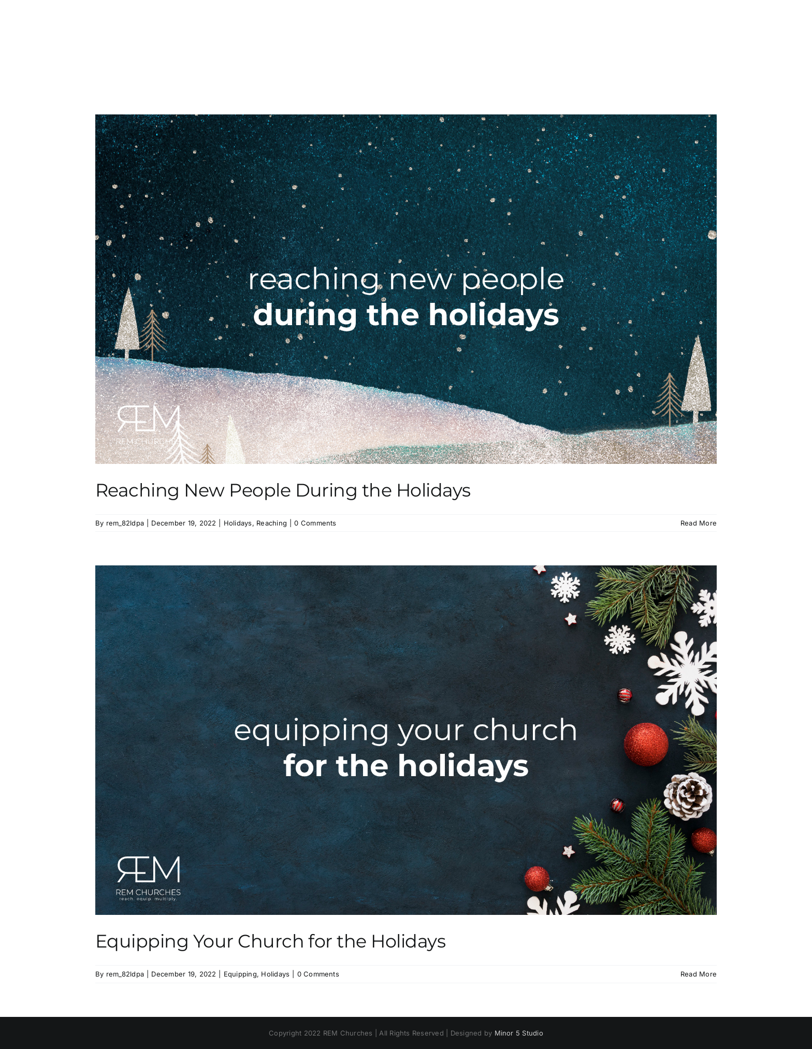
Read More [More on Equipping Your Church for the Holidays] (698, 974)
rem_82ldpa (125, 523)
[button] (700, 45)
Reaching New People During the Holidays (283, 490)
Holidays (238, 523)
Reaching (271, 523)
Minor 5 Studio (519, 1033)
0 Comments (315, 523)
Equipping (240, 974)
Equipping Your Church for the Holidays (270, 941)
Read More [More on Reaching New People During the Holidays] (698, 523)
